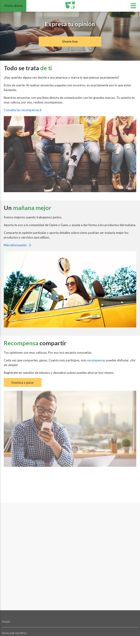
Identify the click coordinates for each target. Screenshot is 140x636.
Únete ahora (13, 5)
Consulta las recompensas (22, 110)
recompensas (96, 360)
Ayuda (6, 621)
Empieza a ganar (23, 382)
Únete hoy (70, 41)
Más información (17, 245)
